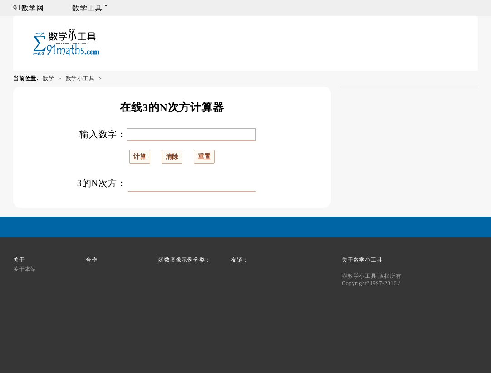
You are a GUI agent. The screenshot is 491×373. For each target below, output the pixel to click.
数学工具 (87, 8)
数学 (48, 78)
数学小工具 (80, 78)
